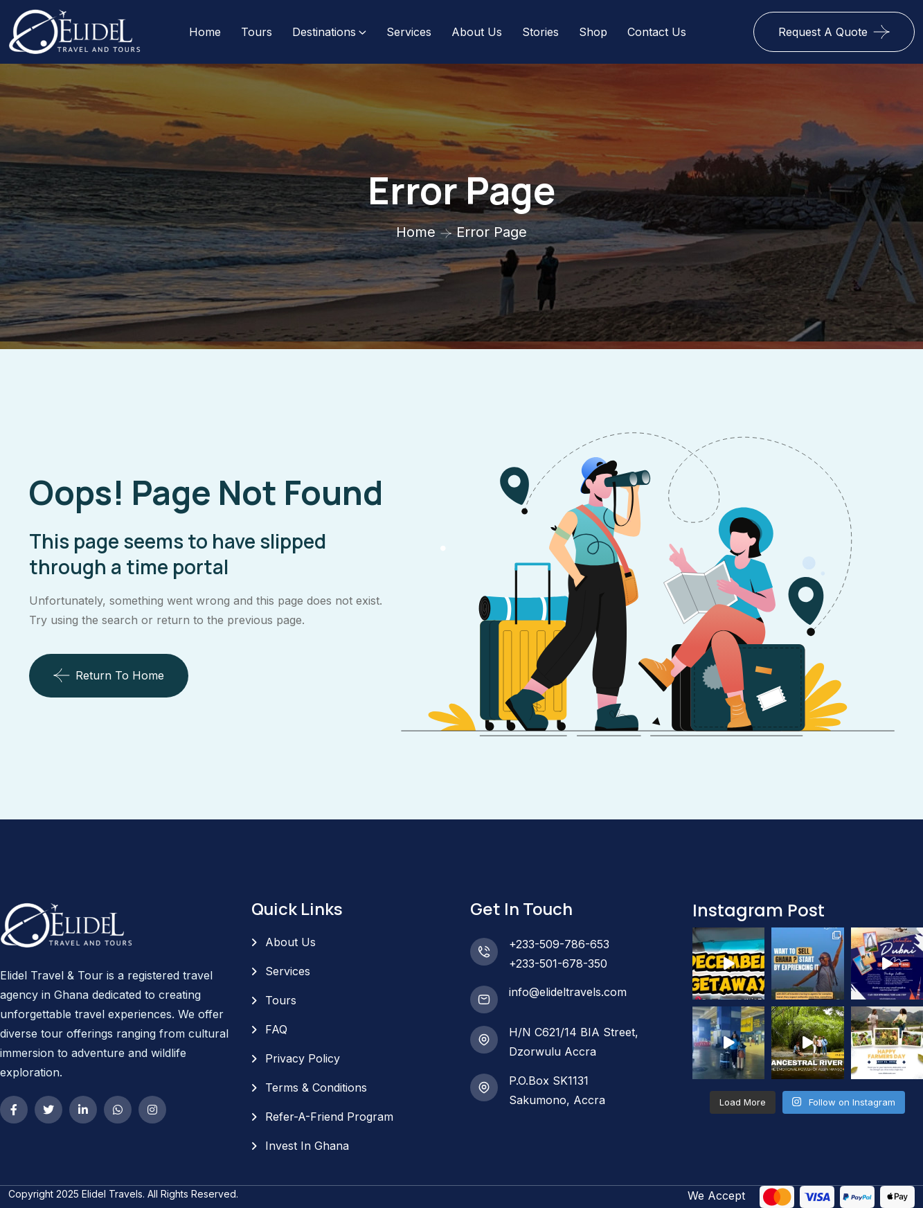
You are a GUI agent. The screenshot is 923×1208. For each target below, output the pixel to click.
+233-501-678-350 (558, 963)
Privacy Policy (302, 1058)
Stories (540, 32)
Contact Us (656, 32)
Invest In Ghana (307, 1146)
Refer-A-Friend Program (329, 1116)
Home (205, 32)
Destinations (324, 32)
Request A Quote (823, 32)
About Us (476, 32)
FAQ (276, 1029)
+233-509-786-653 (559, 944)
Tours (256, 32)
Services (408, 32)
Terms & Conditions (316, 1087)
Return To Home (108, 675)
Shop (593, 32)
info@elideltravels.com (568, 992)
